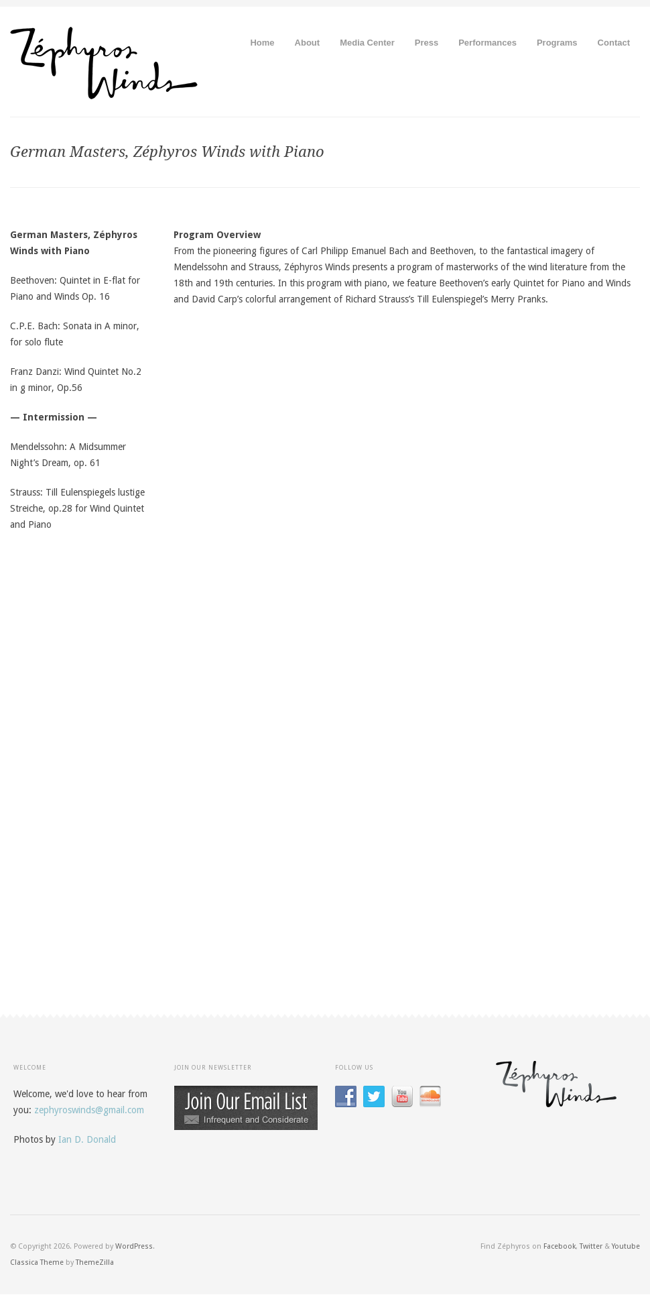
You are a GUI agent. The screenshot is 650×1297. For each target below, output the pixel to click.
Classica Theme (37, 1262)
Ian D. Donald (87, 1139)
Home (262, 43)
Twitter (591, 1246)
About (307, 43)
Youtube (626, 1246)
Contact (614, 43)
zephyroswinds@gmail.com (89, 1110)
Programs (557, 43)
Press (426, 43)
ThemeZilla (95, 1262)
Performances (487, 43)
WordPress (134, 1246)
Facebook (559, 1246)
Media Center (367, 43)
